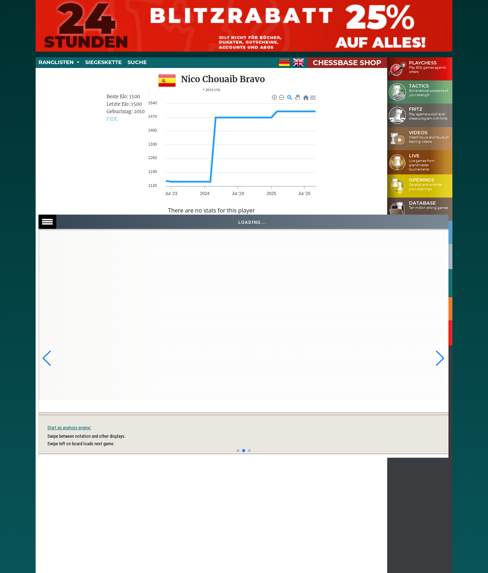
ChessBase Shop (347, 62)
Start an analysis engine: (337, 427)
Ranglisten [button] (56, 62)
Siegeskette (103, 62)
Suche (137, 62)
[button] (47, 358)
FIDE (112, 119)
